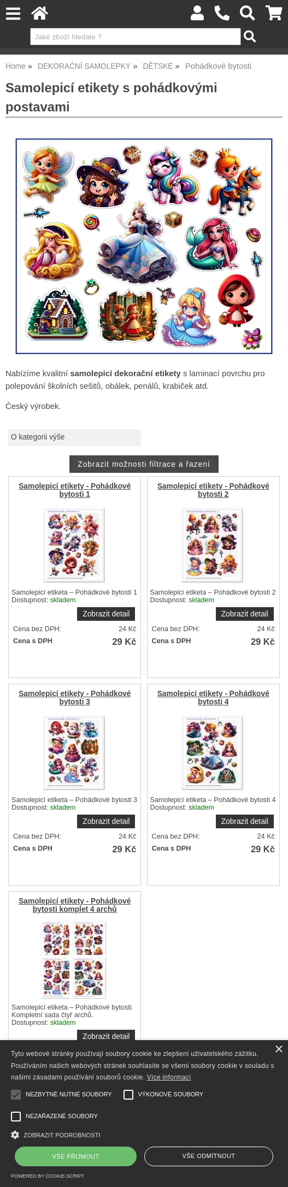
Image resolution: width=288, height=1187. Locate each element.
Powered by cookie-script (47, 1176)
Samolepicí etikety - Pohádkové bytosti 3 (75, 698)
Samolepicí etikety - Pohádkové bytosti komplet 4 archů (75, 905)
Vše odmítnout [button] (209, 1156)
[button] (144, 1133)
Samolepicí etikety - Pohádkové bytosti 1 (75, 490)
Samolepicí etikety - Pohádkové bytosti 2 (213, 490)
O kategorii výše (37, 437)
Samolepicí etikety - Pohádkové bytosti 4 (213, 698)
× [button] (278, 1050)
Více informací (169, 1077)
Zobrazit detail (106, 614)
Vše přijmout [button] (75, 1156)
